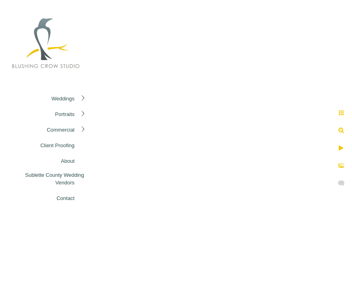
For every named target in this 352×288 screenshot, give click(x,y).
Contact (65, 198)
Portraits (64, 114)
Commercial (60, 130)
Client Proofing (57, 145)
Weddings (62, 99)
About (67, 161)
